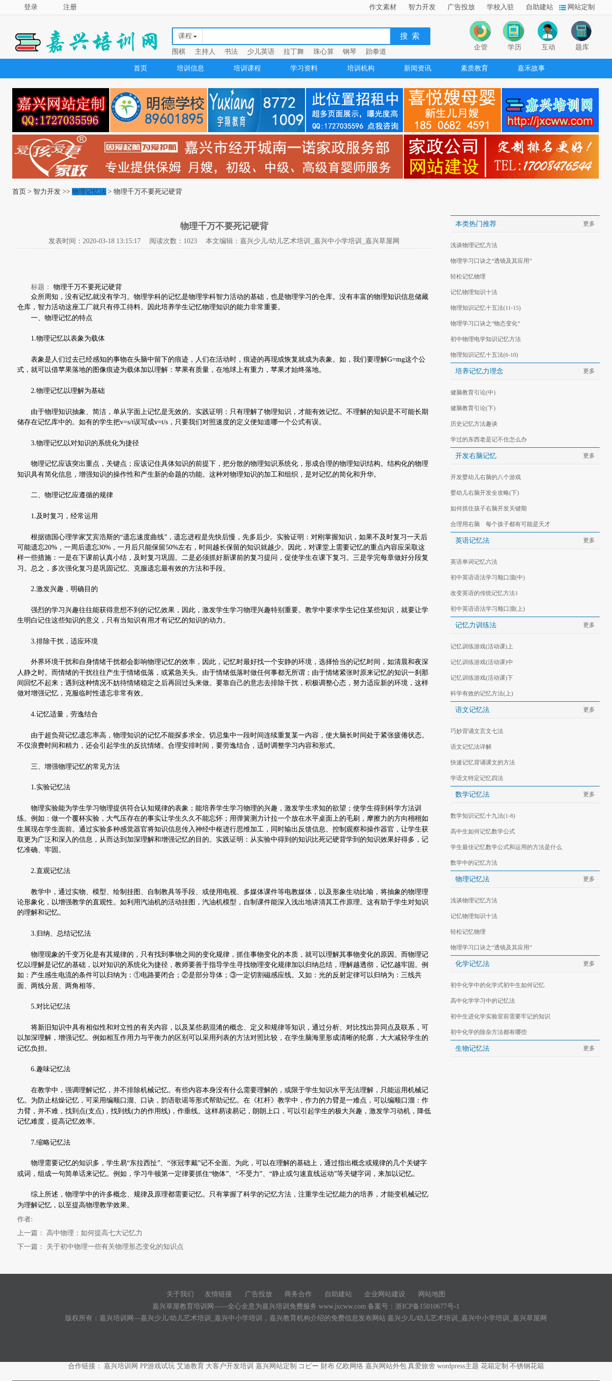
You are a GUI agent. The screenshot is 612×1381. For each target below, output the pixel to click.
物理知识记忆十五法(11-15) (485, 307)
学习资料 (304, 68)
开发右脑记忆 (475, 456)
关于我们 (180, 1294)
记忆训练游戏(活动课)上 (481, 646)
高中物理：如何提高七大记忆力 (93, 1233)
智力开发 (422, 7)
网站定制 (581, 7)
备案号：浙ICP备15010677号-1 (413, 1306)
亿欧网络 (349, 1366)
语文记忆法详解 (471, 746)
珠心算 (323, 51)
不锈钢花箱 (527, 1366)
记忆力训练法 (475, 625)
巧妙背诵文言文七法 (476, 731)
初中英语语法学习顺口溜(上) (487, 608)
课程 (185, 36)
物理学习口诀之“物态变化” (485, 323)
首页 (140, 68)
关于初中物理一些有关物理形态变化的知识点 (114, 1246)
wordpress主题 (458, 1366)
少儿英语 (261, 51)
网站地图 (432, 1294)
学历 (514, 47)
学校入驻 (500, 7)
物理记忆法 (89, 191)
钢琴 (349, 51)
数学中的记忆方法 (473, 862)
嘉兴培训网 (121, 1366)
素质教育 (474, 68)
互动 (548, 47)
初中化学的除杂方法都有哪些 (488, 1032)
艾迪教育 (190, 1366)
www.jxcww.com (343, 1306)
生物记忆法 (475, 1048)
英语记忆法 (472, 540)
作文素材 (383, 7)
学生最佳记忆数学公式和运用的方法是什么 (506, 847)
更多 (589, 223)
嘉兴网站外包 (385, 1366)
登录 (31, 7)
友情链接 (218, 1294)
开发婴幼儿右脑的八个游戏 (485, 477)
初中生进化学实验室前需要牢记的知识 (500, 1016)
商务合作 (298, 1294)
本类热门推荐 (475, 224)
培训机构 (361, 68)
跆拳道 (376, 51)
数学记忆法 (472, 794)
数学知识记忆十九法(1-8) (482, 815)
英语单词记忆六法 (473, 561)
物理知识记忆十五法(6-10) (484, 354)
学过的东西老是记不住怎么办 (488, 439)
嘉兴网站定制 (276, 1366)
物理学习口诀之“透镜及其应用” (491, 260)
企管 (481, 47)
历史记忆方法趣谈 (473, 423)
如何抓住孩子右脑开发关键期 (488, 508)
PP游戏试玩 (157, 1366)
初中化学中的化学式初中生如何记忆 (497, 985)
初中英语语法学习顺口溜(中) (487, 577)
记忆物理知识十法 (473, 292)
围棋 (179, 51)
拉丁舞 (293, 51)
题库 (582, 47)
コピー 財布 (316, 1366)
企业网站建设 (384, 1294)
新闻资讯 (417, 68)
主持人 (205, 51)
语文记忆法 (472, 710)
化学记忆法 (472, 963)
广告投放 (461, 7)
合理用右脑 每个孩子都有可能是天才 (500, 524)
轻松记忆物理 (468, 276)
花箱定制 (494, 1366)
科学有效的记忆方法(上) (481, 693)
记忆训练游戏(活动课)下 (481, 677)
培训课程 (247, 68)
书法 (231, 51)
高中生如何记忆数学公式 (482, 831)
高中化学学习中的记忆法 (482, 1000)
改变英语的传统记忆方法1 (484, 593)
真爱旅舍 (421, 1366)
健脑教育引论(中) (472, 392)
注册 (70, 7)
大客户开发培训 (230, 1366)
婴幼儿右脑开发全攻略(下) (484, 492)
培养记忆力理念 (482, 371)
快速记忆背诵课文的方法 (482, 762)
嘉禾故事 (531, 68)
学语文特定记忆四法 (476, 778)
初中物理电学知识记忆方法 (485, 339)
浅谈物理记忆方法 (473, 245)
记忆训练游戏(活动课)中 (481, 662)
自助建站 (539, 7)
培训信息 (190, 68)
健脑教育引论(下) (472, 408)
